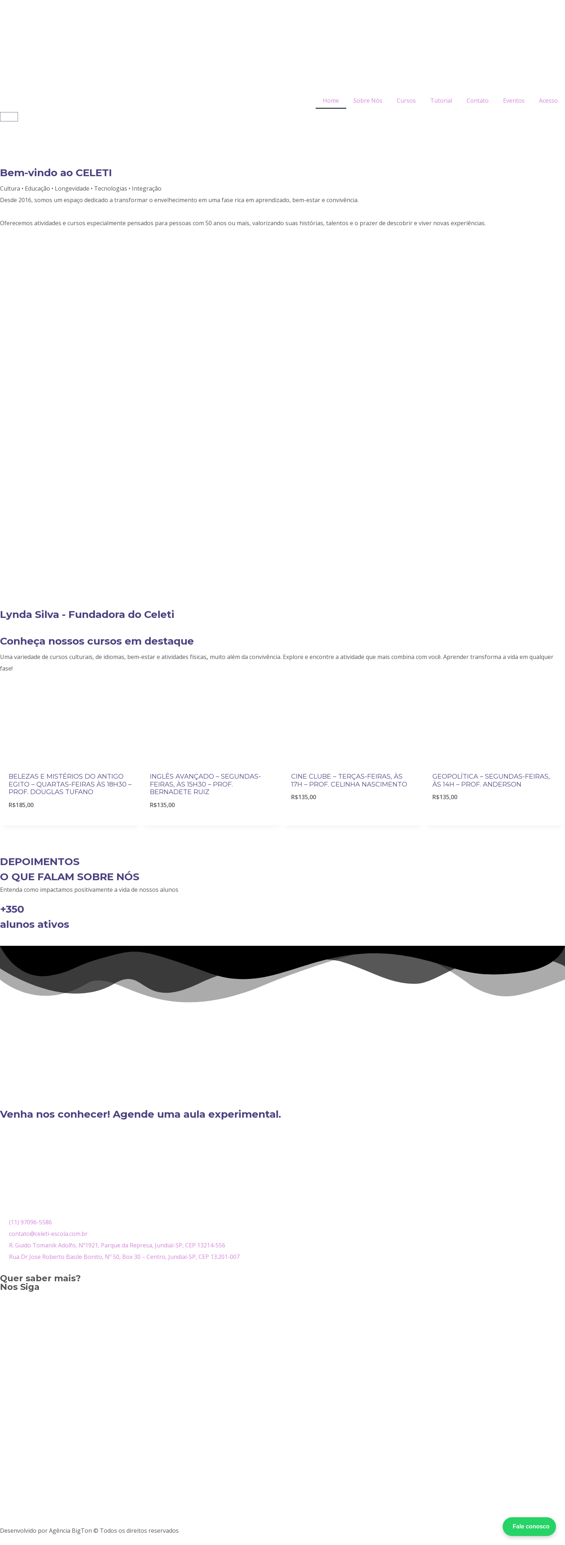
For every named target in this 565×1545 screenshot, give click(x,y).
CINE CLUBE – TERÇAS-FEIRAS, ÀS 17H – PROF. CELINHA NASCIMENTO (349, 780)
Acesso (548, 100)
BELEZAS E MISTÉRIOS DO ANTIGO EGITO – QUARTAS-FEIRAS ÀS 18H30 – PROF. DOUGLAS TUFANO (70, 784)
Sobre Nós (367, 100)
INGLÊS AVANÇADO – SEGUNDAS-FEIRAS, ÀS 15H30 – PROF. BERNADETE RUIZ (205, 784)
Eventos (514, 100)
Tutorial (441, 100)
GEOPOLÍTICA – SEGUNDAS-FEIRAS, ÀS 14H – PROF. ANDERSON (491, 780)
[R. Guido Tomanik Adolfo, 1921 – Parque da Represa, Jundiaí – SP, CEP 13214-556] (282, 1163)
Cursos (406, 100)
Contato (478, 100)
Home (331, 100)
